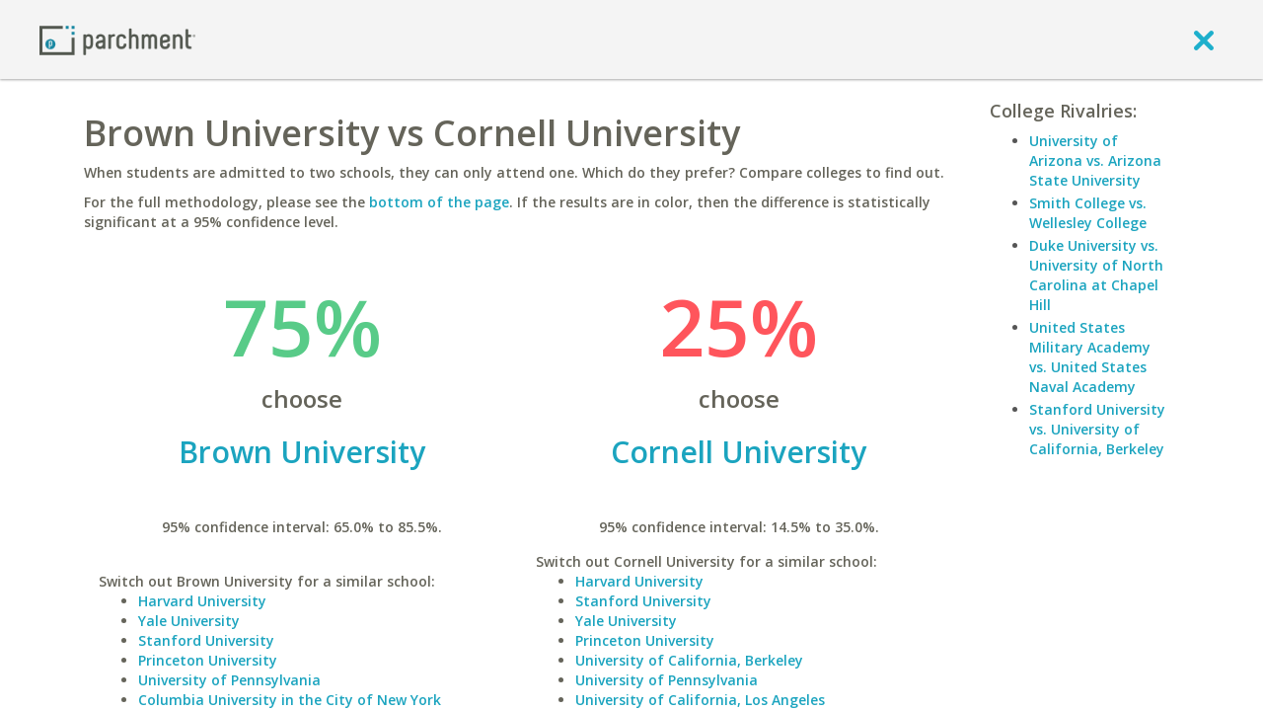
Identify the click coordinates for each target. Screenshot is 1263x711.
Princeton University (207, 660)
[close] (1204, 39)
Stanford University (206, 640)
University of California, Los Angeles (700, 699)
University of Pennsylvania (229, 680)
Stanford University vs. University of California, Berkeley (1097, 429)
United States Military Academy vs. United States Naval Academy (1090, 357)
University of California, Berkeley (689, 660)
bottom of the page (439, 202)
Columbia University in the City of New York (289, 699)
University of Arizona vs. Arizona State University (1095, 160)
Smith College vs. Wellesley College (1088, 213)
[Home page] (117, 39)
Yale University (189, 620)
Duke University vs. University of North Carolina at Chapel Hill (1096, 275)
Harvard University (202, 601)
